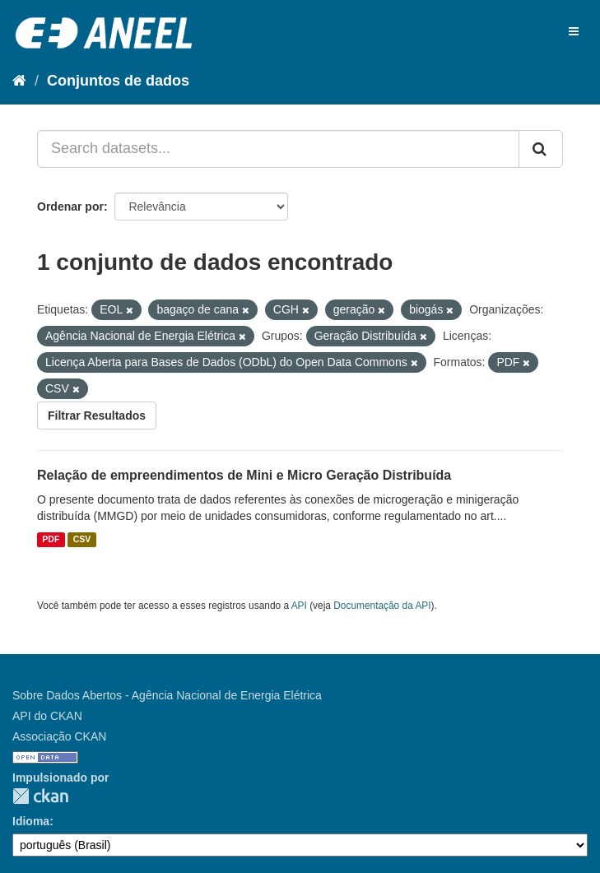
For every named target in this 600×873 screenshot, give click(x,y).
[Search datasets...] (278, 149)
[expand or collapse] (574, 31)
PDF (50, 540)
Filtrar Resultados (97, 415)
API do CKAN (47, 715)
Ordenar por (70, 206)
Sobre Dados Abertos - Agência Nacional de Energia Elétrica (167, 695)
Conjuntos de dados (118, 80)
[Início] (19, 80)
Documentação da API (381, 605)
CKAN (40, 796)
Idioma (30, 821)
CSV (82, 540)
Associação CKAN (59, 736)
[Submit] (541, 149)
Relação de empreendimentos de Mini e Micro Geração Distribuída (244, 475)
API (299, 605)
